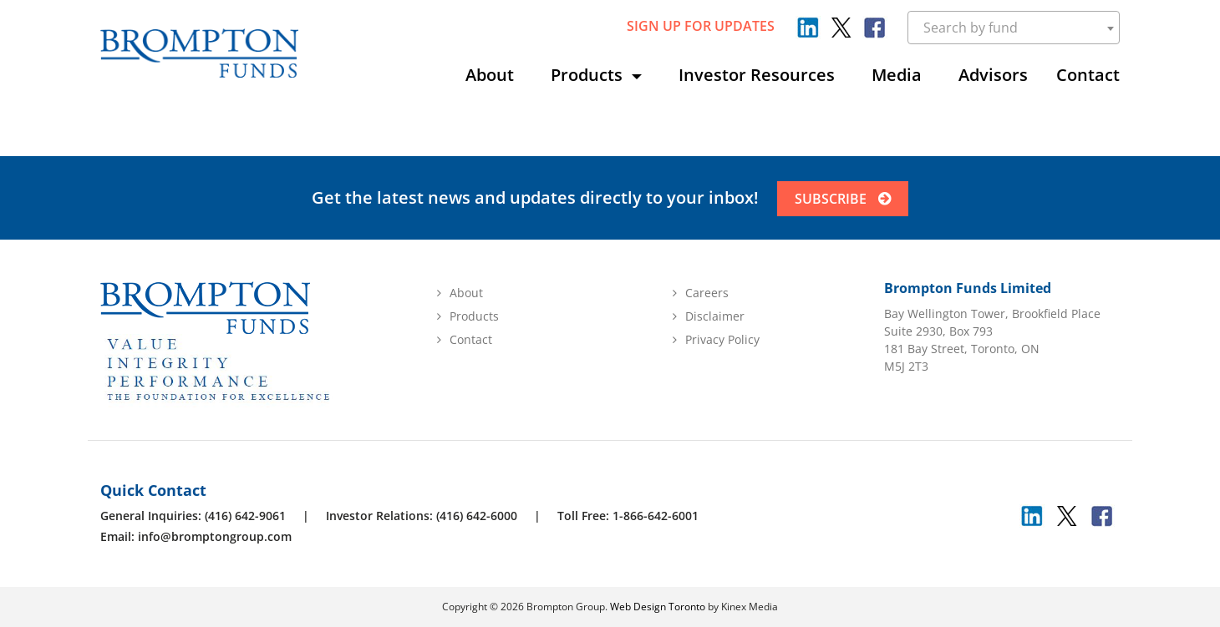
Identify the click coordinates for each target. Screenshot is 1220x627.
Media (897, 74)
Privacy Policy (722, 339)
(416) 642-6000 (476, 515)
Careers (707, 293)
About (489, 74)
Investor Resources (757, 74)
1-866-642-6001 (656, 515)
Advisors (993, 74)
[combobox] (1014, 27)
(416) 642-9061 (245, 515)
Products (589, 74)
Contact (1088, 74)
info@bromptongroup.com (215, 536)
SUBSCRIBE (844, 199)
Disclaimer (715, 316)
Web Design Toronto (657, 606)
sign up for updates (701, 26)
